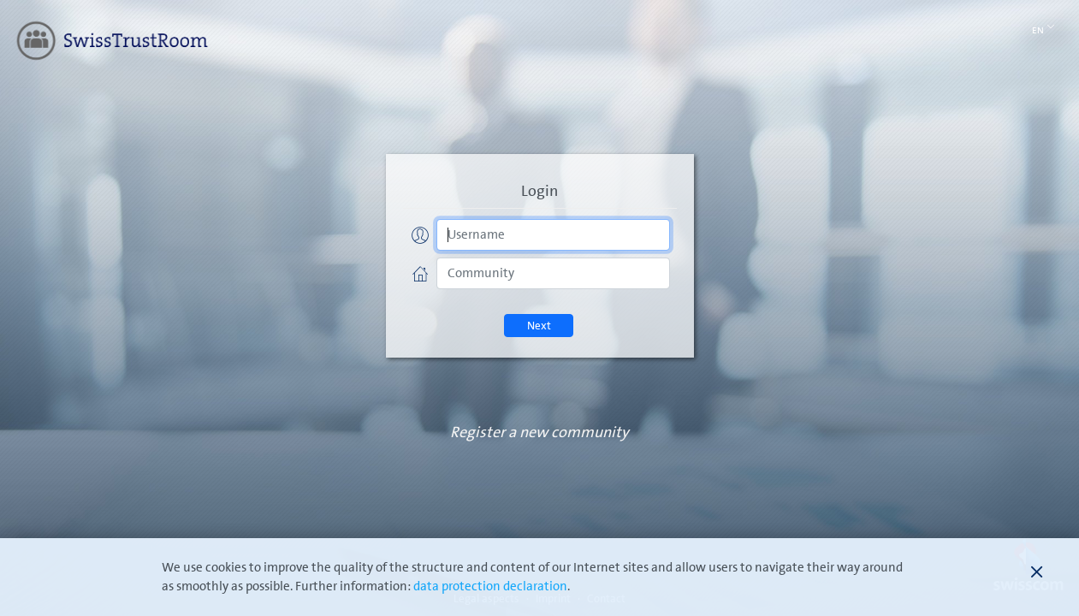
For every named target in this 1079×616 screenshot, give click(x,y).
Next (539, 325)
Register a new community (539, 432)
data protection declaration (490, 586)
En (1043, 29)
